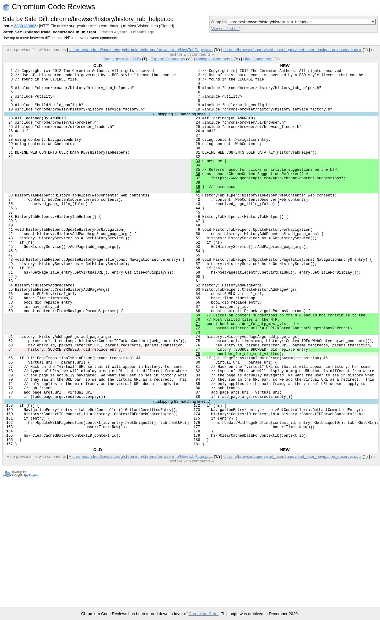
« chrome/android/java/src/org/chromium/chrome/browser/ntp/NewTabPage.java (141, 49)
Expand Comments (168, 59)
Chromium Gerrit (203, 613)
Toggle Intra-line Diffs (122, 59)
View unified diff (225, 28)
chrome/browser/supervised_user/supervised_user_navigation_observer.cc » (292, 49)
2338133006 (25, 26)
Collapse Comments (214, 59)
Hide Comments (257, 59)
